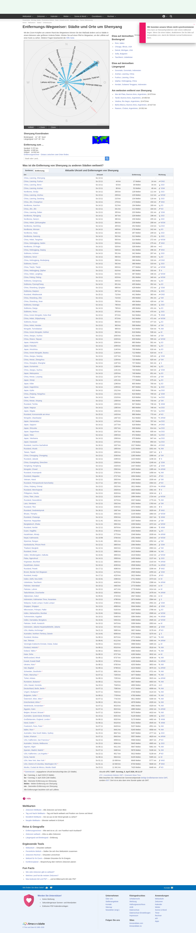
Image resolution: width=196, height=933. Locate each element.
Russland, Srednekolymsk (34, 510)
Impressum (133, 916)
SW (161, 298)
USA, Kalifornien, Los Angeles (35, 754)
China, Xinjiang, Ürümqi (33, 486)
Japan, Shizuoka (30, 428)
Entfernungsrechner (33, 831)
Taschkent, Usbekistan (124, 57)
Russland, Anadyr (31, 575)
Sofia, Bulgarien (121, 54)
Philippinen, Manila (31, 493)
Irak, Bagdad (29, 668)
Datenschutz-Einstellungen (139, 913)
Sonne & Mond (80, 16)
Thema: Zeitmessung (86, 20)
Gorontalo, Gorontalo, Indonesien (128, 70)
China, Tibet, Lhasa (31, 497)
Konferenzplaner (32, 862)
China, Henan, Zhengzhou (34, 360)
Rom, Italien (119, 43)
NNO (162, 202)
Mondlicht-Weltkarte (33, 817)
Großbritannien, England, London (37, 719)
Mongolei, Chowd (30, 469)
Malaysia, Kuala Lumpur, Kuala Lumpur (39, 603)
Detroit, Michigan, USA (124, 50)
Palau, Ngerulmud (31, 558)
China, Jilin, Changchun (33, 202)
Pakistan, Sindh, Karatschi (34, 623)
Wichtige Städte (36, 20)
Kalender (54, 16)
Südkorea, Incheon (31, 253)
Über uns (109, 899)
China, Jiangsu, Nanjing (33, 356)
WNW (162, 418)
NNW (162, 315)
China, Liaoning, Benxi (32, 185)
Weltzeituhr (27, 16)
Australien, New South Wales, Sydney (38, 733)
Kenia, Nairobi (29, 757)
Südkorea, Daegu (31, 308)
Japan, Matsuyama (31, 373)
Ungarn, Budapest (31, 692)
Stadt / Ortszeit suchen (62, 20)
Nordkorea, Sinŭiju (31, 192)
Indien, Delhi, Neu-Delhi (33, 579)
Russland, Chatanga (32, 517)
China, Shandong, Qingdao (34, 288)
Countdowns (97, 16)
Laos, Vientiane (30, 503)
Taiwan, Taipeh (29, 452)
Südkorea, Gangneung (33, 281)
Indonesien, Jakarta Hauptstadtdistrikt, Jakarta (42, 627)
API (156, 918)
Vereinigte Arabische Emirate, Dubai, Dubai (41, 644)
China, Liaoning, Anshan (33, 188)
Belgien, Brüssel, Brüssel (33, 712)
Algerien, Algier (30, 747)
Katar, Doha (28, 654)
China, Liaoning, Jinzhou (33, 195)
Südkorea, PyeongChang (33, 284)
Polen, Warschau (30, 675)
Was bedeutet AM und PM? (36, 879)
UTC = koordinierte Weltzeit (109, 775)
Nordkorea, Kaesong (32, 236)
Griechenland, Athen (32, 702)
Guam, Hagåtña (30, 531)
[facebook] (107, 925)
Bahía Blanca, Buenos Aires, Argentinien (130, 105)
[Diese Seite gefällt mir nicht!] (51, 887)
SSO (161, 185)
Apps (157, 921)
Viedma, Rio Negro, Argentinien (127, 101)
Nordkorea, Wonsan (31, 229)
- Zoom (53, 127)
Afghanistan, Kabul (31, 596)
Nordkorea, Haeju (31, 233)
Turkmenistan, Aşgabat (33, 617)
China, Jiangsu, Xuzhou (33, 336)
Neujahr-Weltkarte (33, 820)
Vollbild (31, 127)
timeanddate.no (135, 926)
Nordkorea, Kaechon (32, 205)
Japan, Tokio (29, 435)
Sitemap (109, 907)
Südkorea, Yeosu (30, 312)
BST (107, 780)
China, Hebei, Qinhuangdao (35, 223)
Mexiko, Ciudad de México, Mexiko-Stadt (40, 767)
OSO (162, 226)
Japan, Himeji (29, 380)
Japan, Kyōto (29, 390)
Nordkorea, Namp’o (31, 219)
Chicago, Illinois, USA (123, 47)
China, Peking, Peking (32, 277)
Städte (39, 22)
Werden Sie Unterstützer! (50, 896)
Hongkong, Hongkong (32, 466)
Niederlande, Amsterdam (33, 706)
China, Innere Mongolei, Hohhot (36, 332)
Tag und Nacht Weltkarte (35, 813)
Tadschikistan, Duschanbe (34, 593)
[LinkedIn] (116, 925)
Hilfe (29, 798)
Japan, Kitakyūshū (31, 342)
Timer (157, 913)
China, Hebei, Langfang (33, 274)
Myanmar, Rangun (31, 541)
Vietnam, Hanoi (30, 479)
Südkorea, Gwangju (31, 305)
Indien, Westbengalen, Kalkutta (36, 555)
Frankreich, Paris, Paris (33, 726)
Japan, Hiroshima (31, 349)
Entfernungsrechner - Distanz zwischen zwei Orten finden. (46, 155)
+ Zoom (42, 127)
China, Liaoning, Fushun (33, 181)
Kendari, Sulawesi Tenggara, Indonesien (130, 84)
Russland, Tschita (31, 404)
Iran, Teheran (29, 641)
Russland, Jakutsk (31, 459)
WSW (162, 195)
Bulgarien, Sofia (30, 695)
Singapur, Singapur (31, 606)
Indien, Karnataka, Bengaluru (35, 620)
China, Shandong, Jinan (33, 301)
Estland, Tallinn (30, 651)
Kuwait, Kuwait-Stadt (32, 661)
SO (161, 205)
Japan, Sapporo (30, 425)
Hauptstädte (26, 20)
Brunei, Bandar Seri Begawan (35, 572)
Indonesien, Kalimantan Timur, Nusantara (40, 599)
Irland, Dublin (29, 723)
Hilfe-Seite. (70, 38)
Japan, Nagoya (30, 408)
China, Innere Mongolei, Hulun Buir (37, 315)
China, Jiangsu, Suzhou (33, 370)
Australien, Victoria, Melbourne (36, 743)
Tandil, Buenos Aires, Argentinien (128, 98)
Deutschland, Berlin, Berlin (34, 688)
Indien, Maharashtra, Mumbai (35, 613)
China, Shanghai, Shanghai (34, 363)
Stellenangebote (112, 901)
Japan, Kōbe (29, 384)
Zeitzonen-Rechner (33, 855)
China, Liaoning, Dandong (34, 199)
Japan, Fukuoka (30, 346)
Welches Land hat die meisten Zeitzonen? (42, 876)
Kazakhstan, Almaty (31, 534)
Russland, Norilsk (31, 527)
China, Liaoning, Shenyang (34, 178)
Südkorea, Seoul (30, 257)
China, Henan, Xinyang (33, 401)
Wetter (66, 16)
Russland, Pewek (30, 569)
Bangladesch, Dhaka (32, 524)
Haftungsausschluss (137, 904)
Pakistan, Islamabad (32, 586)
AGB (131, 907)
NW (161, 329)
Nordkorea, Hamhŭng (32, 226)
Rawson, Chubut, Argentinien (126, 108)
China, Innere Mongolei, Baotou (36, 353)
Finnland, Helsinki (31, 647)
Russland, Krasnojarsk (32, 473)
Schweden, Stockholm (32, 671)
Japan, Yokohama (31, 438)
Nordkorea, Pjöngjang (32, 216)
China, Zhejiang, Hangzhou (34, 394)
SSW (162, 188)
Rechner (110, 16)
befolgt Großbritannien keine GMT (154, 778)
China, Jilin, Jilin (30, 209)
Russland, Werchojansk (33, 490)
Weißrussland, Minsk (32, 658)
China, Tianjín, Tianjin (32, 267)
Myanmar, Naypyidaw (32, 521)
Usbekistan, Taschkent (32, 582)
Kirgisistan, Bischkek (32, 562)
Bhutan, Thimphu (30, 514)
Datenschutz (134, 910)
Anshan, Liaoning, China (124, 74)
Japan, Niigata (29, 411)
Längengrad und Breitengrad (37, 838)
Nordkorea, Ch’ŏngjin (32, 247)
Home (24, 22)
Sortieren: (29, 170)
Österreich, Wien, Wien (33, 699)
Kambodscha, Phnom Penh (34, 545)
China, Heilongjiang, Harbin (34, 243)
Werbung (133, 901)
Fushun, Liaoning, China (124, 77)
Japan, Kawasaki (30, 442)
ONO (162, 181)
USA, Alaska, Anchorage (33, 630)
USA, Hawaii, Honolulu (33, 685)
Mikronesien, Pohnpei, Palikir (35, 610)
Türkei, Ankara (29, 678)
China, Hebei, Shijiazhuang (34, 318)
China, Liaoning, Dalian (33, 212)
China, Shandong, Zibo (33, 298)
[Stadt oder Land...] (64, 159)
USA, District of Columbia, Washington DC (40, 764)
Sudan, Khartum (30, 736)
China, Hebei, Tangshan (33, 240)
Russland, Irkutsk (30, 449)
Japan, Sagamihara (31, 432)
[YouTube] (124, 925)
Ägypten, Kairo (29, 709)
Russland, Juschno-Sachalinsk (36, 445)
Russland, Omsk (30, 551)
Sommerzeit (30, 772)
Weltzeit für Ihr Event (34, 858)
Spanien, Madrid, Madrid (33, 750)
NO (161, 209)
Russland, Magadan (32, 476)
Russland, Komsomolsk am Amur (37, 414)
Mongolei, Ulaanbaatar (33, 418)
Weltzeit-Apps (74, 20)
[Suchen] (170, 16)
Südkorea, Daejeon (31, 291)
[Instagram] (120, 925)
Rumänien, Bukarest (32, 682)
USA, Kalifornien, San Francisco (36, 740)
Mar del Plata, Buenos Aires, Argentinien (130, 94)
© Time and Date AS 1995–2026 (33, 927)
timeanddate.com (136, 923)
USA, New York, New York (34, 760)
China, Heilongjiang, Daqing (35, 250)
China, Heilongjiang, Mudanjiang (36, 260)
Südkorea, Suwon (31, 264)
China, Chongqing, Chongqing (36, 456)
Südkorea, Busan (30, 322)
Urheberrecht (134, 899)
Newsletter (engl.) (112, 910)
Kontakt (168, 887)
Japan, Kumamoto (31, 366)
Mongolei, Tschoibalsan (33, 329)
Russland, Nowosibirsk (33, 500)
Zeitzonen (41, 16)
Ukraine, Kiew (29, 665)
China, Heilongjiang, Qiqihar (35, 270)
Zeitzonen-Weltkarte (33, 810)
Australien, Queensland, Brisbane (37, 716)
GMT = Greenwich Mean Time (130, 775)
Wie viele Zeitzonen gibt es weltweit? (40, 872)
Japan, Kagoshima (31, 387)
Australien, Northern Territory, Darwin (38, 634)
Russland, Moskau (31, 637)
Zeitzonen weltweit (33, 834)
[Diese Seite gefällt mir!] (47, 887)
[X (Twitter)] (112, 925)
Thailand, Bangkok (31, 548)
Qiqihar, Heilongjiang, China (126, 81)
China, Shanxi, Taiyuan (33, 339)
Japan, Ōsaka (29, 397)
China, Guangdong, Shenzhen (36, 462)
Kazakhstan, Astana (31, 565)
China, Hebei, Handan (32, 325)
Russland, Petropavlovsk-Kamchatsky (38, 483)
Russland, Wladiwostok (33, 294)
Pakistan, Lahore (30, 589)
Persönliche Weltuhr (48, 20)
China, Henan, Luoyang (33, 377)
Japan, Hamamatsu (31, 421)
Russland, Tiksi (30, 507)
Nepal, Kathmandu (31, 538)
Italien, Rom (28, 730)
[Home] (34, 924)
